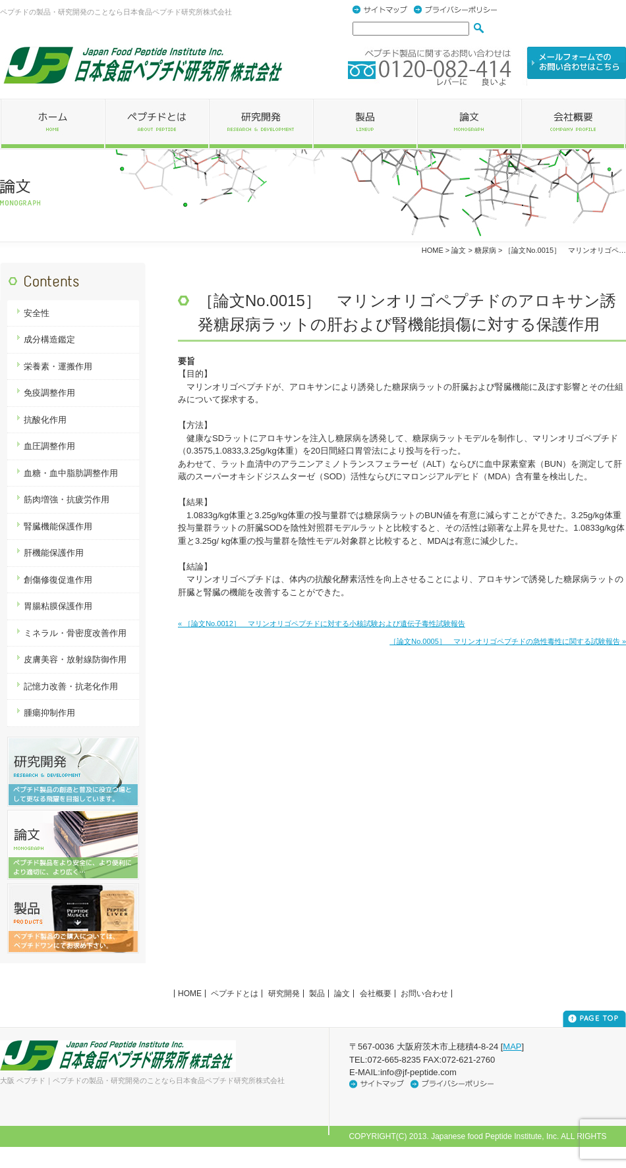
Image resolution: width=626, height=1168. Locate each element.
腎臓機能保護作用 (58, 526)
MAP (512, 1046)
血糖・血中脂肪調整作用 (71, 473)
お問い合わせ (424, 993)
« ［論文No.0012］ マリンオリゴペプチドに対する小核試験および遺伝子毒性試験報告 (321, 623)
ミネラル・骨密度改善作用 (75, 633)
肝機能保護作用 (54, 553)
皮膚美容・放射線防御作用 (75, 659)
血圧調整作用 (49, 446)
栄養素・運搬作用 (58, 366)
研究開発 (284, 993)
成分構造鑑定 (49, 339)
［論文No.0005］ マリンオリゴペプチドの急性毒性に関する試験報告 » (507, 641)
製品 (317, 993)
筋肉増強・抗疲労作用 (66, 499)
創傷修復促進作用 (58, 580)
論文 (342, 993)
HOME (432, 250)
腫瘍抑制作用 (49, 713)
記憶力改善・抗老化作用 (71, 686)
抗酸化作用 (45, 420)
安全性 (36, 313)
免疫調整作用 (49, 393)
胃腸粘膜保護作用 (58, 606)
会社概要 (375, 993)
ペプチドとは (234, 993)
